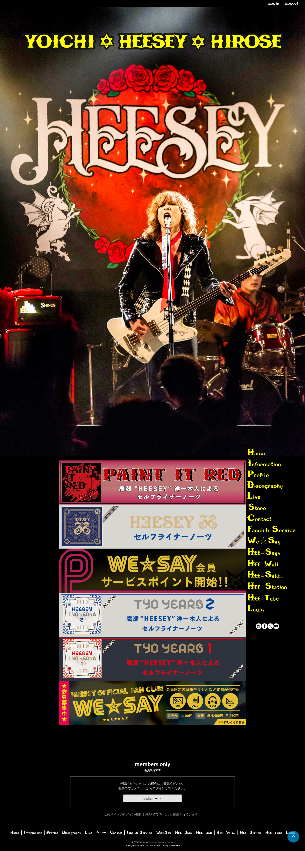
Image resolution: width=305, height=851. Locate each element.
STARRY (138, 842)
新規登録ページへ (152, 798)
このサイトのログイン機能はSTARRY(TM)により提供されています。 (152, 814)
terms (155, 842)
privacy (162, 842)
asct (170, 842)
